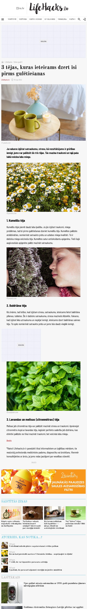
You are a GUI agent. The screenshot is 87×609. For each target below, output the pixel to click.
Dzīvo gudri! (35, 19)
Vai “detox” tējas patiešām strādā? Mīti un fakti (75, 524)
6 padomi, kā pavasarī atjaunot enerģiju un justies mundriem (35, 570)
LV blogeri (50, 19)
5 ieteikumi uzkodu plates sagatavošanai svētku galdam (33, 546)
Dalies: (34, 462)
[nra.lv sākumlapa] (20, 8)
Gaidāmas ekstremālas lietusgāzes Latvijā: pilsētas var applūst (53, 607)
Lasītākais (10, 577)
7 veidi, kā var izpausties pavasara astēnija (28, 562)
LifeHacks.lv (5, 80)
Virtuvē (12, 19)
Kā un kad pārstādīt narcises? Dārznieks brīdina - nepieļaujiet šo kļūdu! (40, 554)
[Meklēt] (79, 19)
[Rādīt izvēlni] (2, 19)
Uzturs (23, 19)
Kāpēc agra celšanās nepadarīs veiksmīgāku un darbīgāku (11, 524)
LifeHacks (8, 62)
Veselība (62, 19)
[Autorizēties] (84, 19)
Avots (9, 440)
